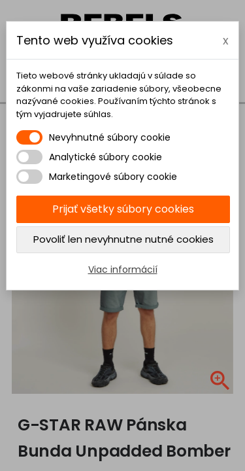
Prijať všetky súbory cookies (123, 209)
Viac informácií (122, 269)
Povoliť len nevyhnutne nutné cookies (123, 239)
